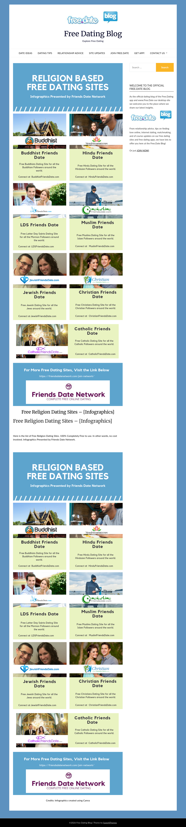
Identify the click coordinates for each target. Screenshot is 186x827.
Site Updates (97, 53)
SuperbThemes (110, 822)
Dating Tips (45, 53)
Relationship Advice (71, 53)
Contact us (157, 53)
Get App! (139, 53)
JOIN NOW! (143, 150)
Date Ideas (25, 53)
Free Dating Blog (93, 33)
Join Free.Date (120, 53)
